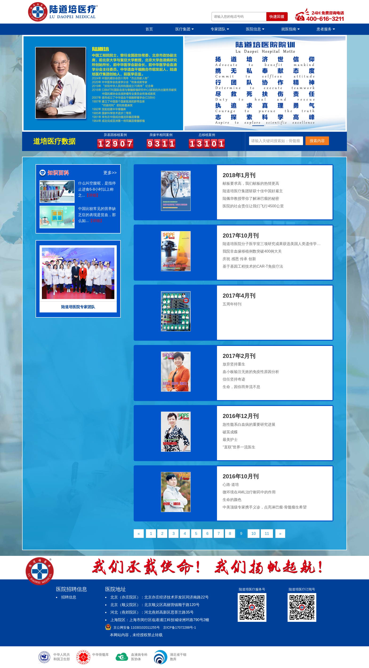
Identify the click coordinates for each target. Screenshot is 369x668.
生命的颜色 (232, 500)
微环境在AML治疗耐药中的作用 (249, 492)
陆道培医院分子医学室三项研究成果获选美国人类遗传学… (272, 244)
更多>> (110, 172)
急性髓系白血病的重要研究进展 (249, 424)
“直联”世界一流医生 (239, 447)
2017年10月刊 (240, 235)
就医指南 (290, 29)
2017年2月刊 (239, 356)
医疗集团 (184, 29)
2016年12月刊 (240, 416)
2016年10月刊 (240, 476)
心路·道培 (231, 485)
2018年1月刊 (239, 175)
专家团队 (220, 29)
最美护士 (230, 440)
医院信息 (255, 29)
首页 (149, 29)
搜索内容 (317, 141)
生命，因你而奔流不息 (241, 387)
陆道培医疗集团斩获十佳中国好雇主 (253, 191)
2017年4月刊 (239, 295)
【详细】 (92, 195)
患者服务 (326, 29)
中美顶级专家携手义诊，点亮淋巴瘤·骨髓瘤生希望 (264, 507)
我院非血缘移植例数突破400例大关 (252, 251)
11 (267, 534)
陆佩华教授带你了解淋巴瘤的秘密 (251, 199)
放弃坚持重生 (234, 364)
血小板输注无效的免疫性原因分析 (251, 372)
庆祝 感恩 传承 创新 (239, 259)
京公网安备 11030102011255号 (136, 627)
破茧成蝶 (230, 432)
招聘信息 (68, 597)
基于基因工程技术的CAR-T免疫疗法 (253, 266)
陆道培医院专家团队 (78, 307)
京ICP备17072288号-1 (179, 627)
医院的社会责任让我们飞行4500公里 (253, 206)
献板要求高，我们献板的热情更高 (251, 183)
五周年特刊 (232, 304)
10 (254, 534)
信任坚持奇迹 (234, 379)
